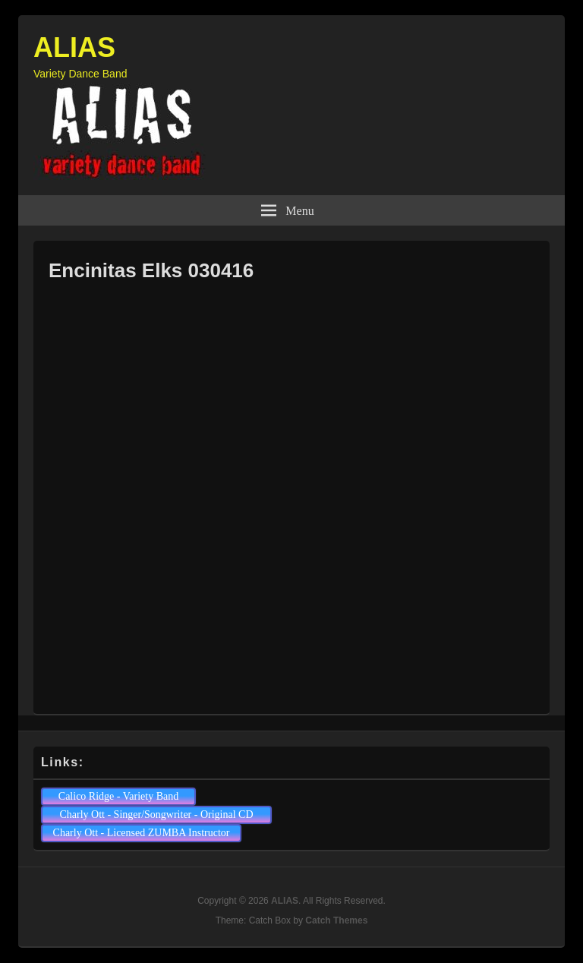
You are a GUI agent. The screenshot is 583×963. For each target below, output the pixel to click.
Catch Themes (336, 920)
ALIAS (74, 47)
